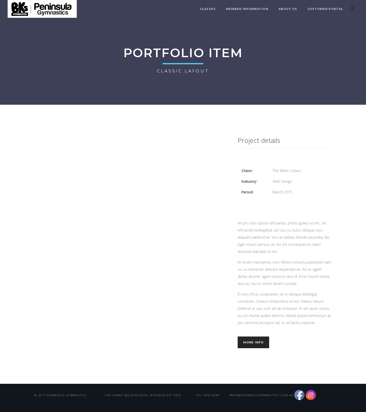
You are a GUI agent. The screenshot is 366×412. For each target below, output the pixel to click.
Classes (208, 9)
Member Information (247, 9)
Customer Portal (325, 9)
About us (288, 9)
